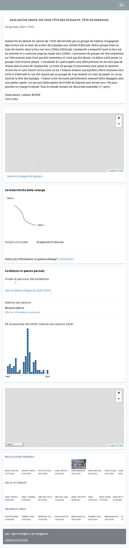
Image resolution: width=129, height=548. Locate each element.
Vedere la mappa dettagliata (24, 176)
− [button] (119, 124)
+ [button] (119, 118)
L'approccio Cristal (16, 539)
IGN (121, 171)
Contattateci (66, 259)
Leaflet (112, 171)
